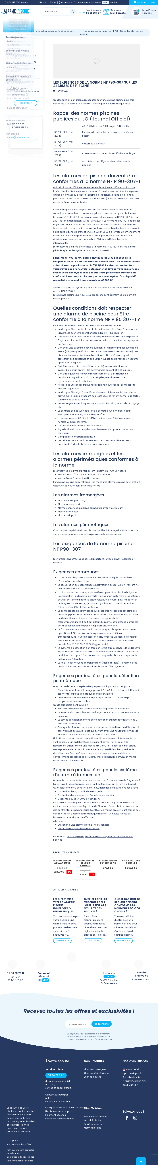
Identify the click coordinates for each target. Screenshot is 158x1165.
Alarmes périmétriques (96, 1073)
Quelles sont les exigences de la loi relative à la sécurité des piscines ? (95, 905)
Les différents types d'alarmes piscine (79, 828)
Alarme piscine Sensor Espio (108, 862)
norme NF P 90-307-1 (67, 217)
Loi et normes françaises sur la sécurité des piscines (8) (25, 91)
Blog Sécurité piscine (95, 1116)
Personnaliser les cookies (20, 1160)
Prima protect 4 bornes (131, 862)
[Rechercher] (58, 11)
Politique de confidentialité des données (20, 1151)
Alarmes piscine (75, 836)
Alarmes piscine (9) (24, 68)
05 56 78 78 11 (15, 973)
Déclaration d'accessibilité (20, 1156)
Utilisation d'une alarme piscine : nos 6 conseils (84, 824)
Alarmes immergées (95, 1069)
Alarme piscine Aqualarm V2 (62, 862)
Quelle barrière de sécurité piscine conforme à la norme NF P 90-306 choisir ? (127, 905)
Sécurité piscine (93, 1120)
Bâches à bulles (92, 1076)
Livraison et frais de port (58, 1111)
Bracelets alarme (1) (24, 75)
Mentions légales (15, 1144)
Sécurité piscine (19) (24, 55)
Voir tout (25, 103)
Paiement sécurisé (55, 1114)
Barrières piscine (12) (24, 62)
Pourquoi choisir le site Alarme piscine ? (67, 1107)
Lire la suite (62, 940)
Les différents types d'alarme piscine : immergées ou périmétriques (64, 905)
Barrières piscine (93, 1124)
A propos (11, 1140)
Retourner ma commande (59, 1118)
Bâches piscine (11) (23, 81)
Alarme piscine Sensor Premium (85, 863)
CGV (29, 1144)
